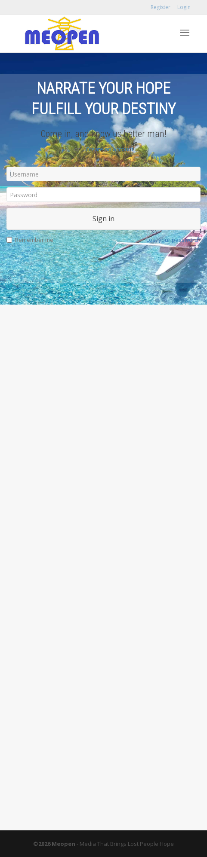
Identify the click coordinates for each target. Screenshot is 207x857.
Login (184, 7)
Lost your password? (173, 240)
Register (160, 7)
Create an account (109, 149)
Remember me (29, 240)
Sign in (103, 218)
